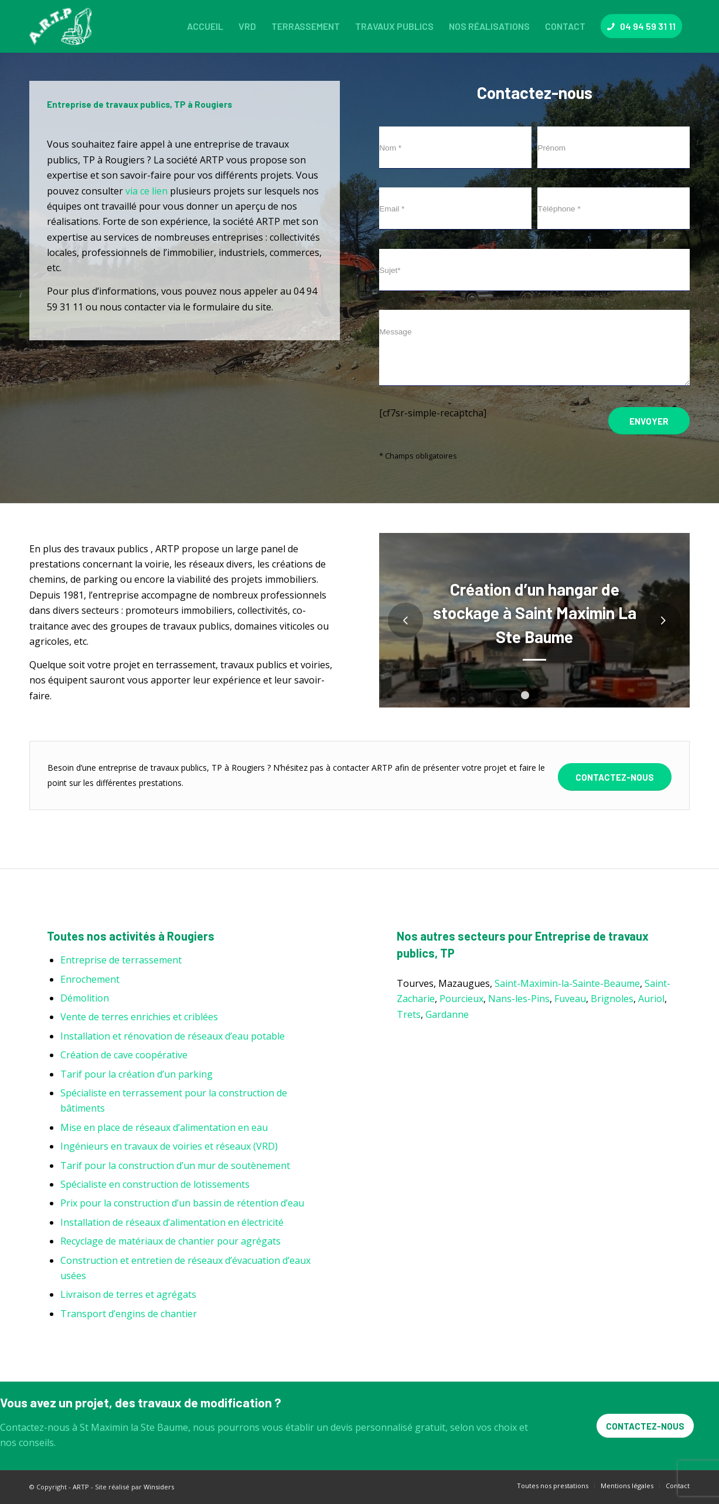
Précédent (405, 620)
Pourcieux (461, 998)
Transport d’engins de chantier (128, 1313)
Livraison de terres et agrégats (128, 1294)
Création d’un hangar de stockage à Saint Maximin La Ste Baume (534, 613)
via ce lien (146, 190)
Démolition (84, 998)
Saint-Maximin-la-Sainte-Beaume (567, 983)
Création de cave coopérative (124, 1054)
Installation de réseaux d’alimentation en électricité (172, 1222)
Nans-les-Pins (519, 998)
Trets (409, 1014)
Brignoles (612, 998)
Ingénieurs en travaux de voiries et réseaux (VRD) (169, 1146)
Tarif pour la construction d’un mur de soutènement (175, 1165)
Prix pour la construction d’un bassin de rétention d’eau (182, 1203)
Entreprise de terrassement (121, 959)
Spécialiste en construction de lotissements (155, 1184)
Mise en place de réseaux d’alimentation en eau (164, 1127)
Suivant (663, 620)
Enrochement (90, 979)
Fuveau (570, 998)
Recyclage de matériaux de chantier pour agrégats (170, 1241)
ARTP (81, 1486)
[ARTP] (63, 26)
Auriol (651, 998)
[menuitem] (205, 26)
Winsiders (159, 1486)
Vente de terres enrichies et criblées (139, 1016)
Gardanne (447, 1014)
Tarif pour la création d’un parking (136, 1074)
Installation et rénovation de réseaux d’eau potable (172, 1036)
